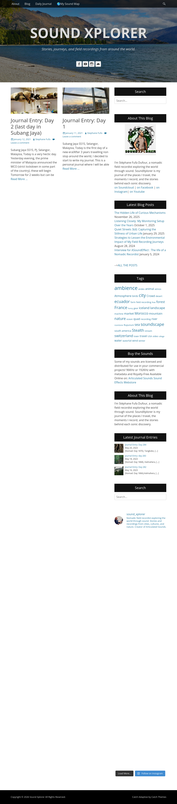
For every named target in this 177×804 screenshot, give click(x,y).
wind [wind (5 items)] (135, 340)
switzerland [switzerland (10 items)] (123, 335)
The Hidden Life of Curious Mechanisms (140, 213)
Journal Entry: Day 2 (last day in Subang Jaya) (32, 126)
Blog (27, 4)
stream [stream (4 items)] (148, 330)
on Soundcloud (124, 187)
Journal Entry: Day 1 (84, 123)
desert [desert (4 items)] (159, 296)
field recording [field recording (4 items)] (143, 302)
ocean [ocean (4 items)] (130, 319)
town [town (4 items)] (136, 336)
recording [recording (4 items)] (146, 319)
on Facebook (145, 187)
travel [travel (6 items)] (143, 336)
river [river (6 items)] (154, 319)
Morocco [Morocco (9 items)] (141, 313)
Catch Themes (158, 796)
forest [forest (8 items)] (160, 302)
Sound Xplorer (88, 32)
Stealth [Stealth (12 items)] (138, 330)
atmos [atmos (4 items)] (158, 289)
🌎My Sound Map (68, 4)
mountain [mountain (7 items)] (155, 313)
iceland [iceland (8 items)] (144, 308)
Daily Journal (43, 4)
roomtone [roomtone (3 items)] (118, 325)
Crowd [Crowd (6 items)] (151, 296)
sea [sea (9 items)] (137, 324)
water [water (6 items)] (118, 340)
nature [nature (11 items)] (120, 318)
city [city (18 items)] (142, 295)
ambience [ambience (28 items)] (126, 287)
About (15, 4)
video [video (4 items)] (155, 336)
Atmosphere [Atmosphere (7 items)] (123, 296)
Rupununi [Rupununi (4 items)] (129, 325)
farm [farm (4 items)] (133, 302)
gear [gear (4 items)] (136, 308)
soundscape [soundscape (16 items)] (152, 324)
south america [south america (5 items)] (122, 330)
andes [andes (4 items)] (141, 289)
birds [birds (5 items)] (135, 296)
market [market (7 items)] (129, 313)
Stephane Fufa (42, 139)
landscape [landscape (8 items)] (157, 308)
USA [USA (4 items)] (150, 336)
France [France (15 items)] (120, 307)
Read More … (19, 179)
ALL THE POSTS (127, 265)
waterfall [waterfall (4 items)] (127, 340)
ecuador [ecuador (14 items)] (122, 301)
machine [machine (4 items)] (118, 313)
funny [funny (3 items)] (130, 308)
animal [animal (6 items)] (149, 289)
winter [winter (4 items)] (142, 340)
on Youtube (137, 192)
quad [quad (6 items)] (136, 319)
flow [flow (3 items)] (154, 302)
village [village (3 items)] (161, 336)
